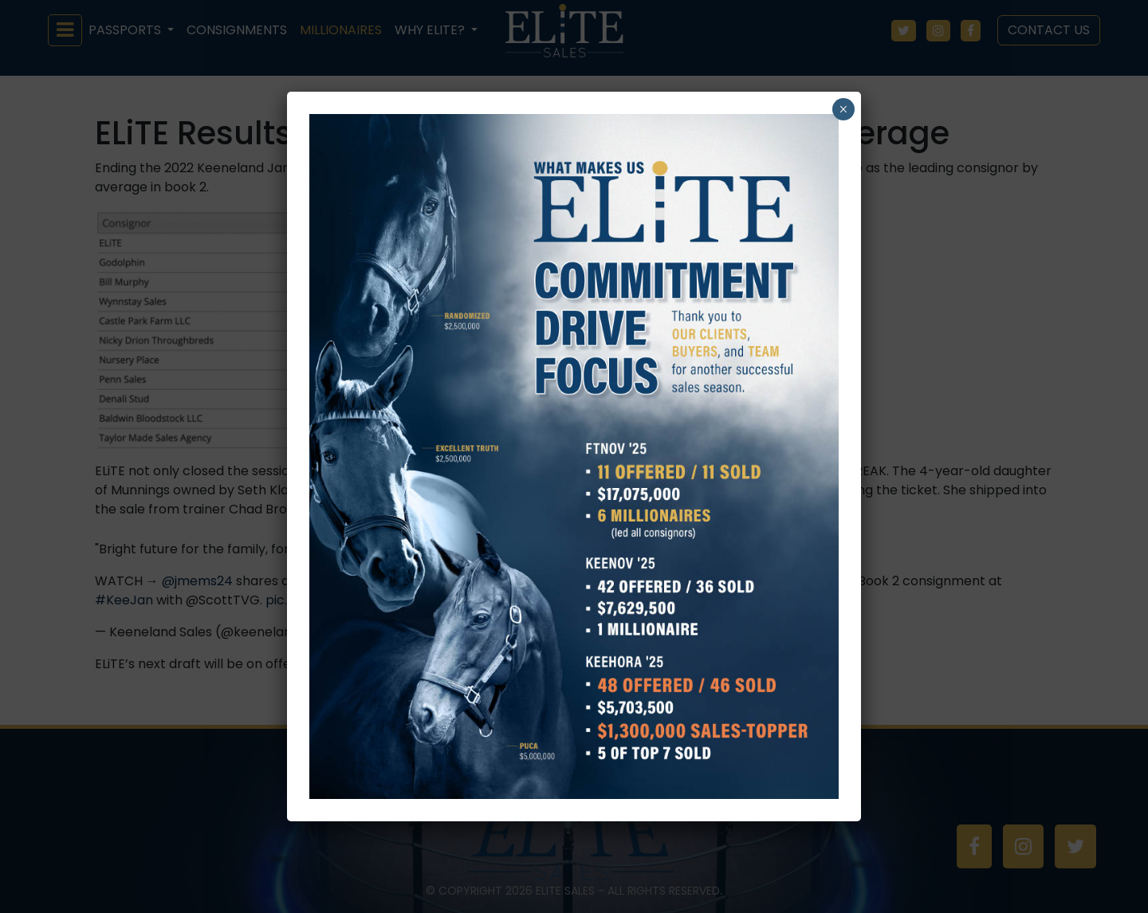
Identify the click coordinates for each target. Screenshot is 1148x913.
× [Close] (843, 109)
